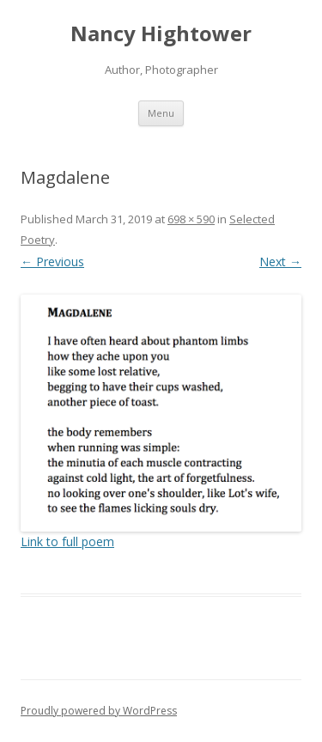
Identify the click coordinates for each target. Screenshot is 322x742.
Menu (161, 112)
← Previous (52, 261)
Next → (280, 261)
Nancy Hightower (161, 34)
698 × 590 (191, 219)
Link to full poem (67, 541)
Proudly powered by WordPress (99, 710)
